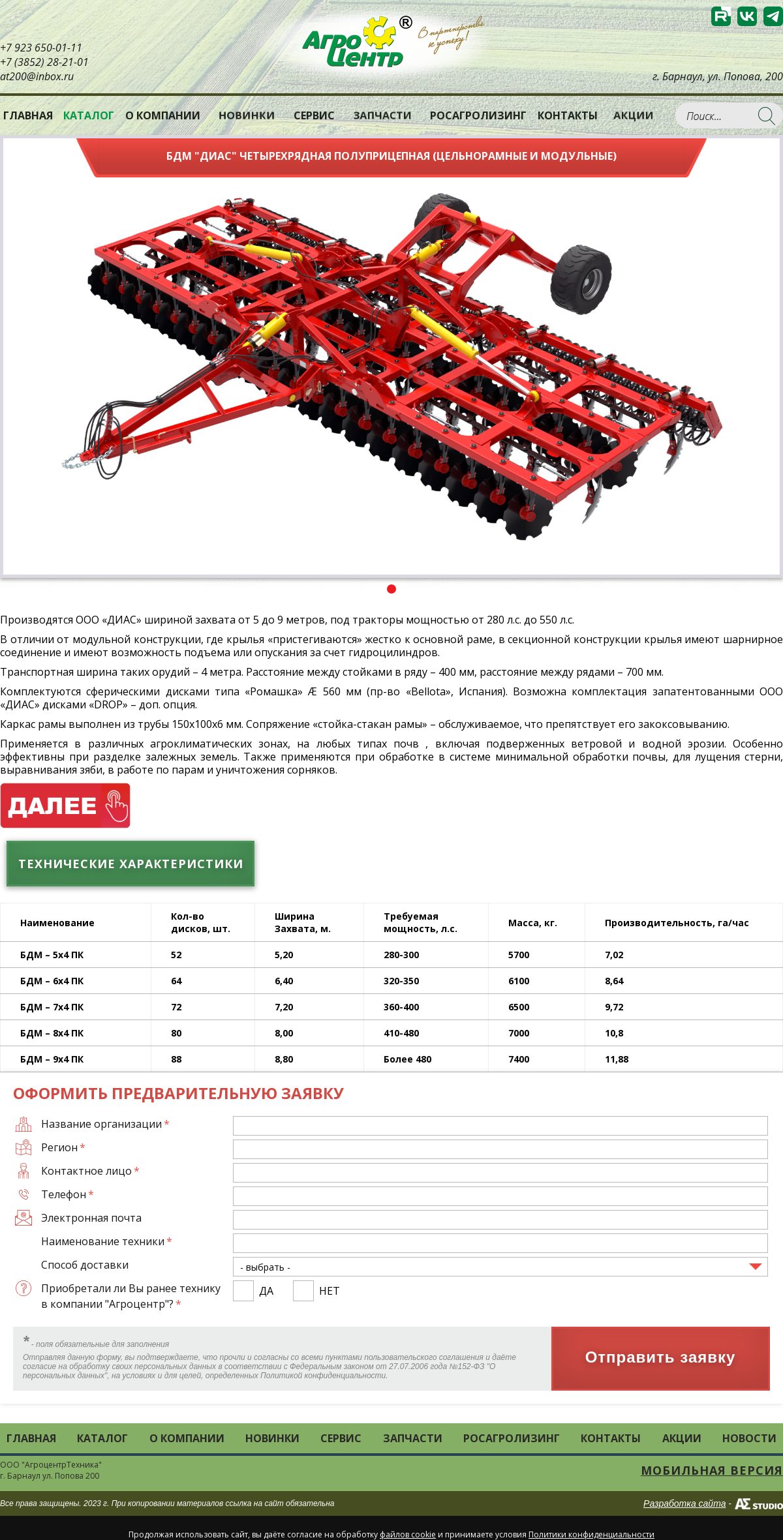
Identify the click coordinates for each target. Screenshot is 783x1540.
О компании (162, 115)
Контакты (568, 115)
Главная (28, 115)
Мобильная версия (712, 1470)
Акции (634, 115)
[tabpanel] (391, 356)
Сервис (314, 115)
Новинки (246, 115)
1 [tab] (391, 589)
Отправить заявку (660, 1357)
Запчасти (382, 115)
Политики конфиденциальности (591, 1534)
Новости (749, 1438)
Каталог (102, 1438)
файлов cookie (408, 1534)
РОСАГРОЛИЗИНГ (478, 115)
